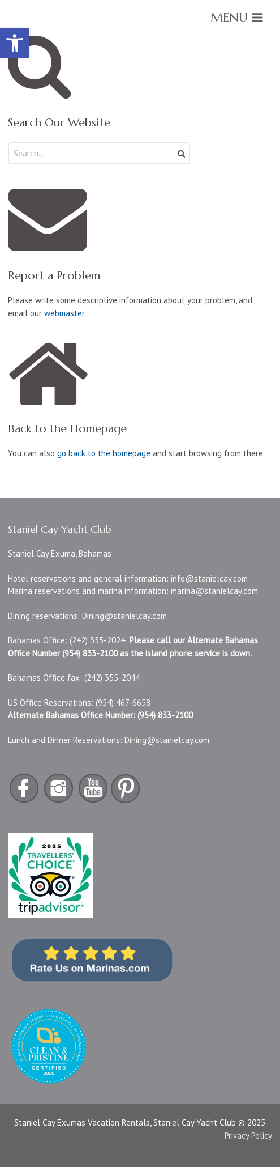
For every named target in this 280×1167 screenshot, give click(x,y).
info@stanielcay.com (209, 578)
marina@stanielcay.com (214, 590)
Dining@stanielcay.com (124, 615)
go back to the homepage (103, 453)
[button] (14, 43)
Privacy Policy (248, 1135)
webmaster (64, 313)
